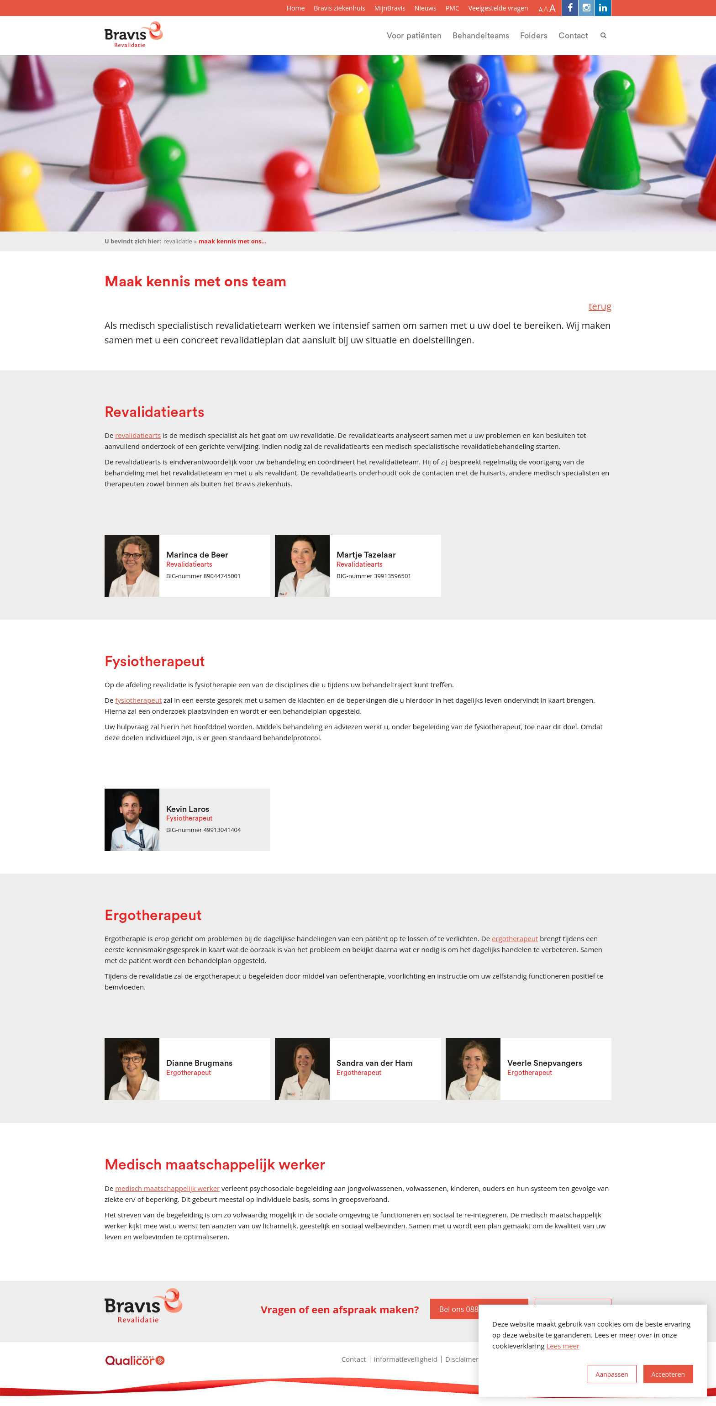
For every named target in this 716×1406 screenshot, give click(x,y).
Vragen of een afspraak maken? (340, 1310)
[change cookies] (612, 1374)
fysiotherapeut (138, 700)
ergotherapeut (515, 938)
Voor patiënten (414, 36)
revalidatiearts (138, 435)
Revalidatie (177, 241)
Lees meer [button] (563, 1345)
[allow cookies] (668, 1374)
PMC (452, 8)
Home (296, 8)
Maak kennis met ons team (233, 241)
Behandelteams (481, 36)
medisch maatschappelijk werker (167, 1188)
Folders (534, 36)
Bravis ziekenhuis (339, 8)
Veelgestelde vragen (498, 8)
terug (600, 306)
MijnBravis (389, 8)
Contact (573, 36)
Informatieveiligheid (405, 1359)
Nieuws (426, 8)
